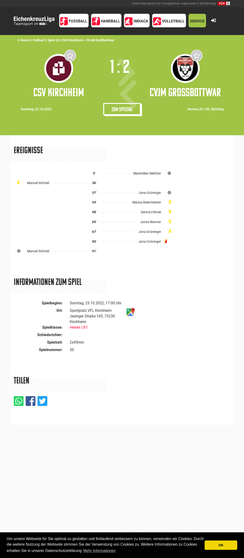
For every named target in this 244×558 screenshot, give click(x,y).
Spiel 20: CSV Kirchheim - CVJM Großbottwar (81, 40)
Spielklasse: (52, 327)
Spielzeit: (55, 342)
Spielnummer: (51, 350)
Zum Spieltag (122, 109)
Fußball (38, 40)
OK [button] (220, 545)
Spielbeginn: (52, 303)
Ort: (59, 310)
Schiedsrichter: (50, 335)
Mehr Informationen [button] (99, 551)
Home (24, 40)
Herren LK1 (79, 327)
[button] (74, 20)
